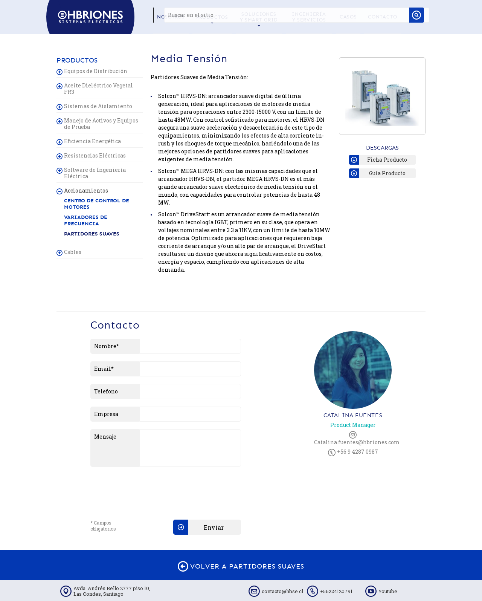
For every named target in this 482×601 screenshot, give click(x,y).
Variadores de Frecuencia (85, 220)
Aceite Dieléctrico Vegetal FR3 (98, 88)
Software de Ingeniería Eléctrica (95, 173)
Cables (72, 251)
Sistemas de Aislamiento (98, 106)
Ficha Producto (378, 160)
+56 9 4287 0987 (353, 452)
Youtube (387, 591)
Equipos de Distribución (95, 71)
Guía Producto (377, 173)
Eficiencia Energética (92, 141)
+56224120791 (336, 591)
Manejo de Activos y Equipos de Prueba (101, 123)
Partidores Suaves (91, 234)
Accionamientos (86, 190)
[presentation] (147, 489)
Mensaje (105, 436)
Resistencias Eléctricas (95, 155)
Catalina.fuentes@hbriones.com (353, 438)
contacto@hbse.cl (282, 591)
